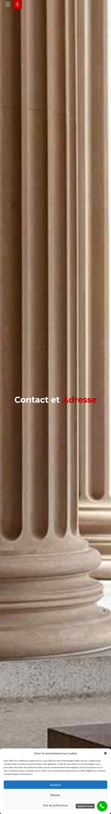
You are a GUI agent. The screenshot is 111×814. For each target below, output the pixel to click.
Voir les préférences (55, 805)
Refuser (55, 795)
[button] (105, 753)
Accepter (55, 784)
